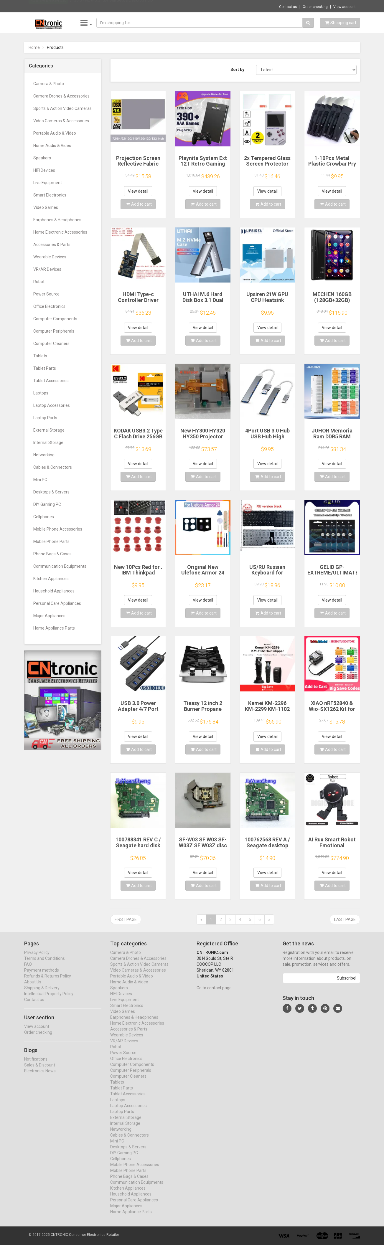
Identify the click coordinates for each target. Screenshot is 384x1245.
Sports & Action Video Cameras (62, 108)
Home (34, 47)
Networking (44, 455)
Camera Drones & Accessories (61, 96)
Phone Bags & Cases (52, 554)
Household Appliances (54, 591)
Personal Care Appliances (57, 603)
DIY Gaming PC (47, 504)
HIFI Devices (44, 170)
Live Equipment (47, 182)
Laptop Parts (45, 417)
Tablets (40, 356)
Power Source (46, 294)
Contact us (288, 7)
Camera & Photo (48, 83)
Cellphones (43, 516)
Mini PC (40, 479)
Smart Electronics (49, 195)
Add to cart (139, 204)
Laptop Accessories (51, 405)
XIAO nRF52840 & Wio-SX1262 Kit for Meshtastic (332, 709)
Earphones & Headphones (57, 219)
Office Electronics (49, 306)
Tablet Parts (44, 368)
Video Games (45, 207)
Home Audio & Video (52, 145)
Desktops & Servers (51, 492)
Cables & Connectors (52, 467)
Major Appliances (49, 615)
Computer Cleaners (51, 343)
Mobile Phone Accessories (57, 529)
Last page (345, 919)
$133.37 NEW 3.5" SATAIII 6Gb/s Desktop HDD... (112, 6)
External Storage (49, 430)
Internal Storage (48, 442)
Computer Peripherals (53, 331)
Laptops (40, 393)
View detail (138, 191)
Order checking (315, 7)
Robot (39, 281)
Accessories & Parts (51, 244)
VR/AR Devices (47, 269)
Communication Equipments (59, 566)
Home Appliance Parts (54, 628)
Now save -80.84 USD (48, 6)
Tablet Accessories (51, 380)
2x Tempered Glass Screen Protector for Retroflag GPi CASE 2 (267, 167)
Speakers (42, 158)
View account (344, 7)
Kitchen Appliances (51, 578)
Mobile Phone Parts (51, 541)
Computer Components (55, 318)
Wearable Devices (49, 257)
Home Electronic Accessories (60, 232)
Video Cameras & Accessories (61, 120)
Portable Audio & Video (54, 133)
